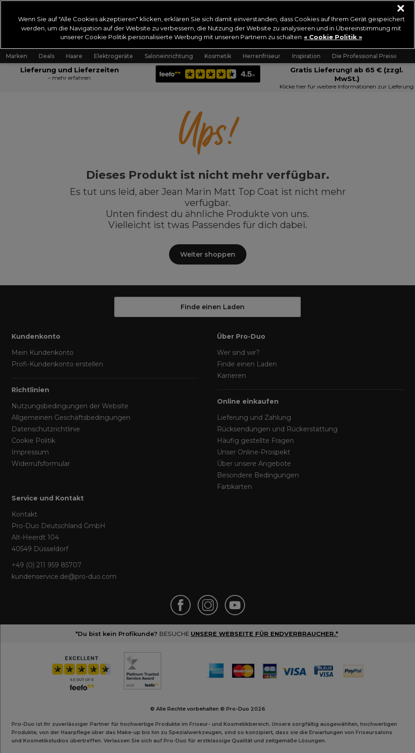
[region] (207, 24)
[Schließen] (400, 8)
